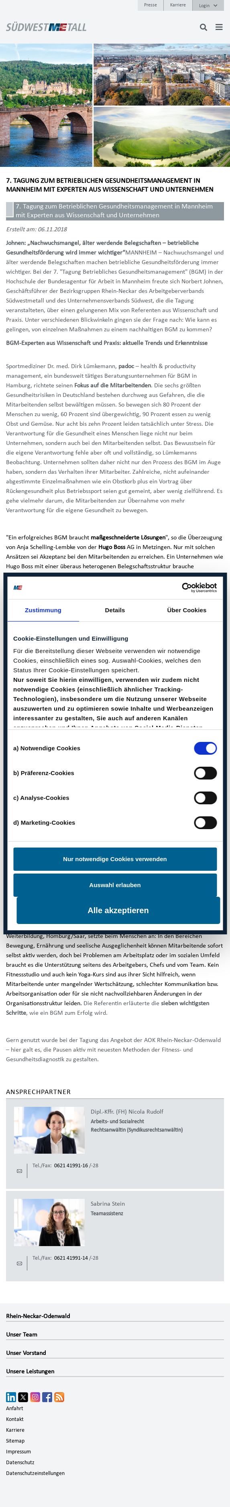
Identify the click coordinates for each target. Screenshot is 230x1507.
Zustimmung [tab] (43, 610)
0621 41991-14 (71, 1258)
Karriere (178, 4)
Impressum (18, 1452)
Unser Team (21, 1334)
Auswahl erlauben (114, 885)
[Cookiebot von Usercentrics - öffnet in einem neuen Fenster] (182, 588)
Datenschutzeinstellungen (35, 1473)
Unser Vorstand (26, 1353)
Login (208, 5)
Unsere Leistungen (30, 1371)
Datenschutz (20, 1462)
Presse (150, 4)
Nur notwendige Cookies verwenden (115, 859)
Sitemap (15, 1441)
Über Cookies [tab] (187, 610)
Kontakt (15, 1419)
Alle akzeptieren (118, 910)
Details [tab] (115, 610)
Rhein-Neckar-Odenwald (38, 1316)
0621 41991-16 (71, 1165)
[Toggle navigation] (219, 27)
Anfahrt (14, 1408)
